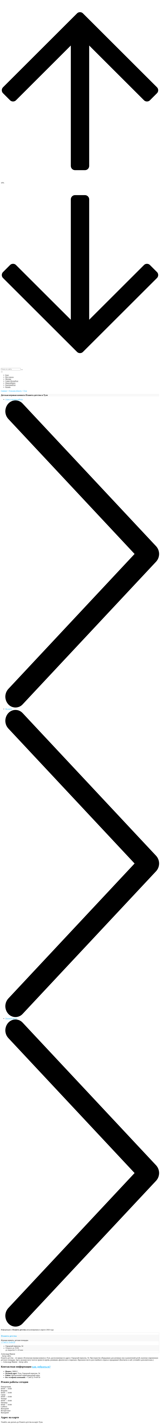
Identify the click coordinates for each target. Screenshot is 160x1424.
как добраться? (41, 1366)
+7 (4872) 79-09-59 (8, 1342)
